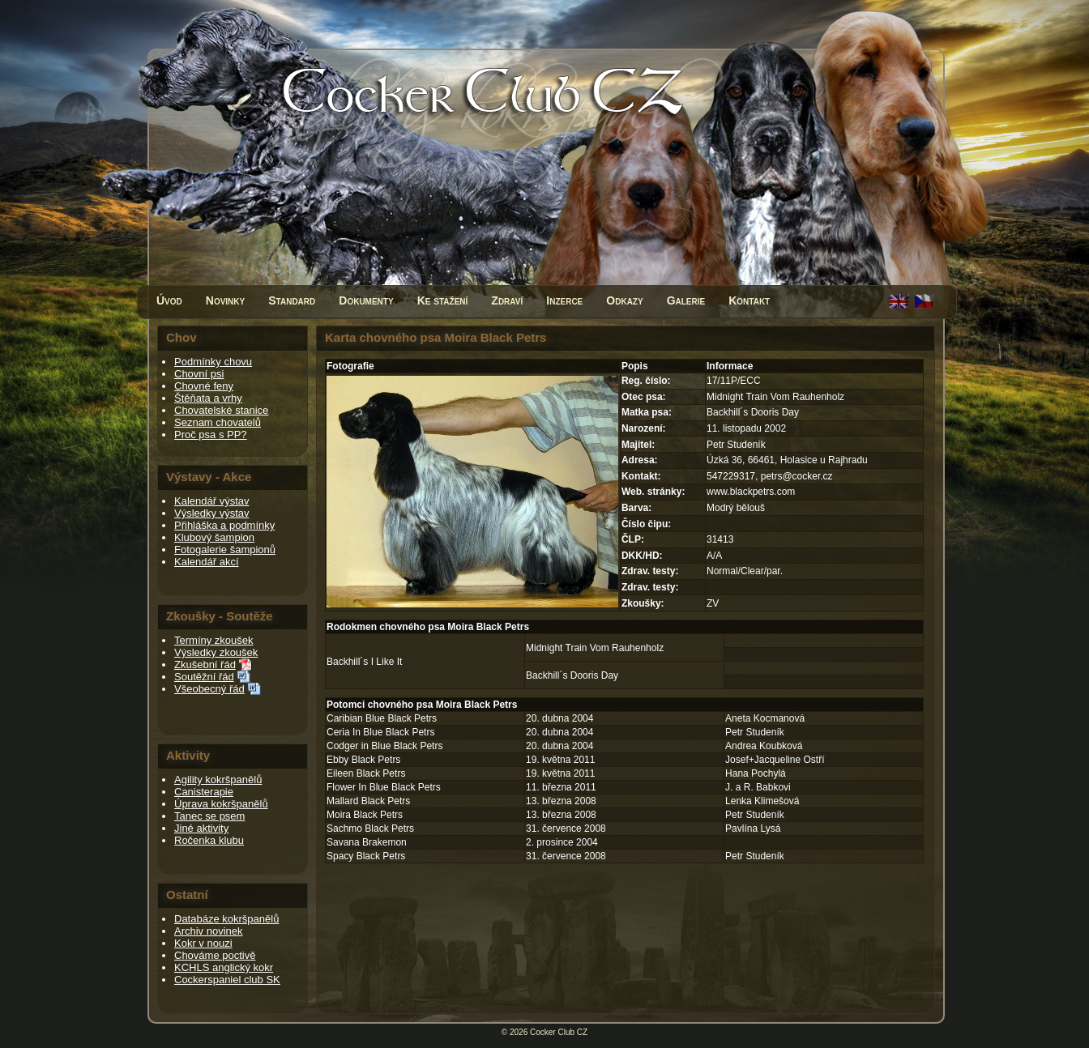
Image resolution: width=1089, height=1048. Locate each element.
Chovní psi (199, 374)
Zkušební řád (205, 664)
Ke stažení (442, 300)
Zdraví (507, 300)
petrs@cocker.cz (797, 476)
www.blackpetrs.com (751, 491)
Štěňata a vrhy (208, 398)
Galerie (686, 300)
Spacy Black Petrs (366, 856)
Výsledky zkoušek (216, 652)
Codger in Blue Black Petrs (384, 746)
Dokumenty (366, 300)
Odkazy (624, 300)
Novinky (225, 300)
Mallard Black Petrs (368, 801)
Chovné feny (203, 386)
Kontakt (749, 300)
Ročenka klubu (209, 840)
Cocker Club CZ (558, 1032)
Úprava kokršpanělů (221, 804)
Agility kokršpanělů (218, 779)
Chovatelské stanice (221, 410)
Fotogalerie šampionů (224, 549)
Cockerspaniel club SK (227, 979)
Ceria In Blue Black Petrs (380, 732)
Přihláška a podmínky (224, 525)
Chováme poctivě (214, 955)
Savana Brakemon (367, 842)
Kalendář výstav (212, 501)
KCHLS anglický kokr (223, 967)
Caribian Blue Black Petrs (382, 718)
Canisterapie (203, 792)
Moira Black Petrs (365, 814)
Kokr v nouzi (203, 943)
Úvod (169, 300)
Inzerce (564, 300)
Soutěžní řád (204, 677)
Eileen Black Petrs (366, 773)
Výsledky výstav (211, 513)
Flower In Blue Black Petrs (384, 787)
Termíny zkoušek (214, 640)
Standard (291, 300)
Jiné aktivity (201, 828)
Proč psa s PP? (210, 434)
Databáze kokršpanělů (226, 919)
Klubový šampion (214, 537)
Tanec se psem (209, 816)
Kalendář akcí (206, 562)
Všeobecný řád (209, 689)
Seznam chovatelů (217, 422)
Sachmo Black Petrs (370, 828)
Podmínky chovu (213, 362)
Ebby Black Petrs (363, 759)
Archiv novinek (208, 931)
